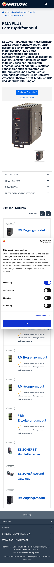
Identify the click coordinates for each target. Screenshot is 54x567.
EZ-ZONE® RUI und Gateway (31, 476)
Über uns (27, 521)
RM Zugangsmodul (31, 230)
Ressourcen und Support (27, 540)
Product (10, 223)
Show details (40, 316)
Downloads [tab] (27, 187)
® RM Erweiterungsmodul (32, 418)
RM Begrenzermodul (32, 357)
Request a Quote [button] (27, 98)
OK (27, 323)
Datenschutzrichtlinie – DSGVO (26, 550)
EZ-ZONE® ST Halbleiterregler (29, 452)
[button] (46, 4)
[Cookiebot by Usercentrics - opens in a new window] (40, 241)
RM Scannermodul (31, 386)
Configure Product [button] (27, 92)
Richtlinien (6, 547)
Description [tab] (27, 175)
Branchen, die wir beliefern (27, 534)
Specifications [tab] (27, 181)
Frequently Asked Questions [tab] (27, 193)
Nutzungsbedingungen (40, 547)
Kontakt (27, 528)
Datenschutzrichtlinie (21, 547)
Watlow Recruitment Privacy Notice (26, 553)
